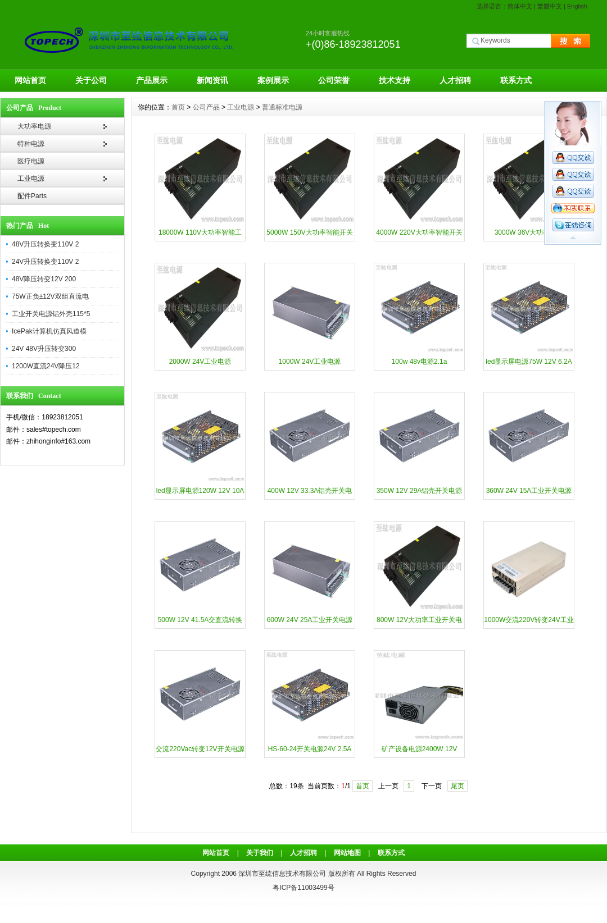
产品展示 (151, 80)
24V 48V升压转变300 (44, 349)
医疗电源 (30, 161)
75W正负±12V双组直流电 (50, 296)
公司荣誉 (334, 80)
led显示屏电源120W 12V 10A (200, 491)
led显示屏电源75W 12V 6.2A (529, 361)
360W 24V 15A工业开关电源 (529, 491)
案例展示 (273, 80)
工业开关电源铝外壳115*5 (51, 314)
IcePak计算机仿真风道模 (49, 331)
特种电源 (30, 144)
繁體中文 (549, 6)
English (577, 6)
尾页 (457, 786)
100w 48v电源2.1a (419, 361)
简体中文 (520, 6)
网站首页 (30, 80)
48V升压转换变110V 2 (45, 244)
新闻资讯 (212, 80)
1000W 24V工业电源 (310, 361)
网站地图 (347, 853)
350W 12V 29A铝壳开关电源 (420, 491)
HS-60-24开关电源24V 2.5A (310, 749)
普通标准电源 (282, 107)
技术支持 (394, 80)
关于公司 (91, 80)
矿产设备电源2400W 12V (419, 749)
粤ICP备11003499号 (303, 888)
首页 (178, 107)
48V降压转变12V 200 (44, 279)
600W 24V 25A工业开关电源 (310, 620)
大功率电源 (34, 126)
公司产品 (206, 107)
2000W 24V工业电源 (200, 361)
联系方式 (516, 80)
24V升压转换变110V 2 (45, 262)
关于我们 (259, 853)
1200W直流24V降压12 (46, 366)
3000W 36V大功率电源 (529, 232)
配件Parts (32, 196)
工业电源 (30, 178)
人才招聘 (455, 80)
